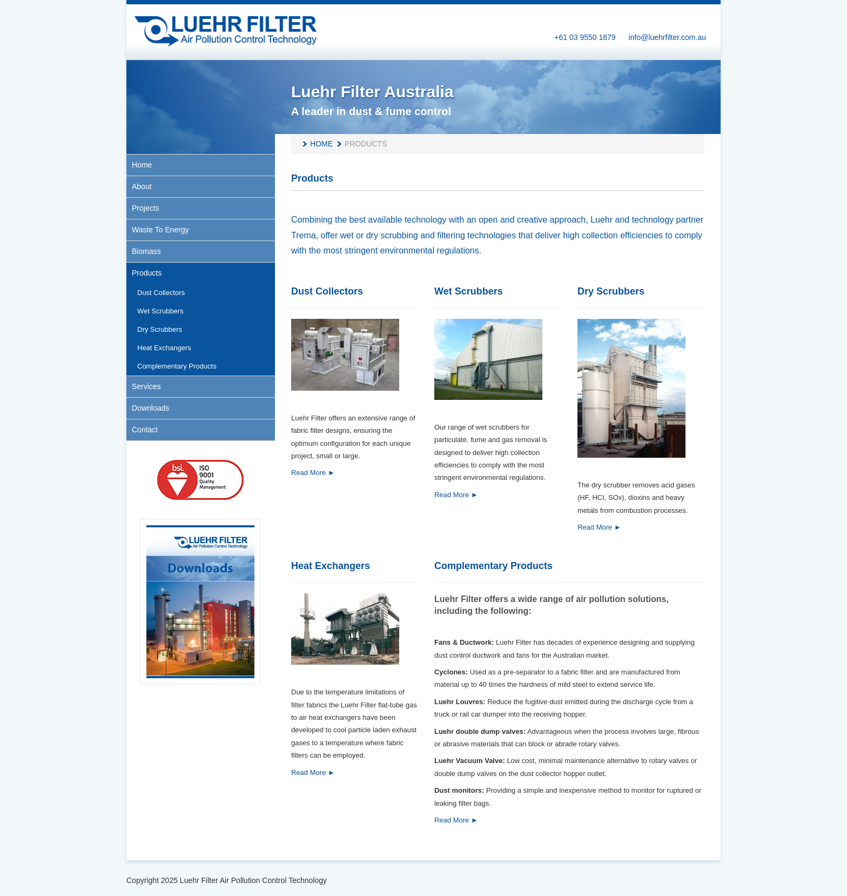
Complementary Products (493, 565)
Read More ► (313, 473)
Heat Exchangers (330, 565)
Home (321, 143)
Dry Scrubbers (610, 291)
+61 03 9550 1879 (584, 37)
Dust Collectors (327, 291)
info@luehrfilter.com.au (667, 37)
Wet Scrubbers (468, 291)
